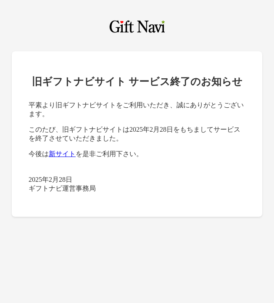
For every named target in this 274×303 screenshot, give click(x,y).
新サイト (62, 153)
